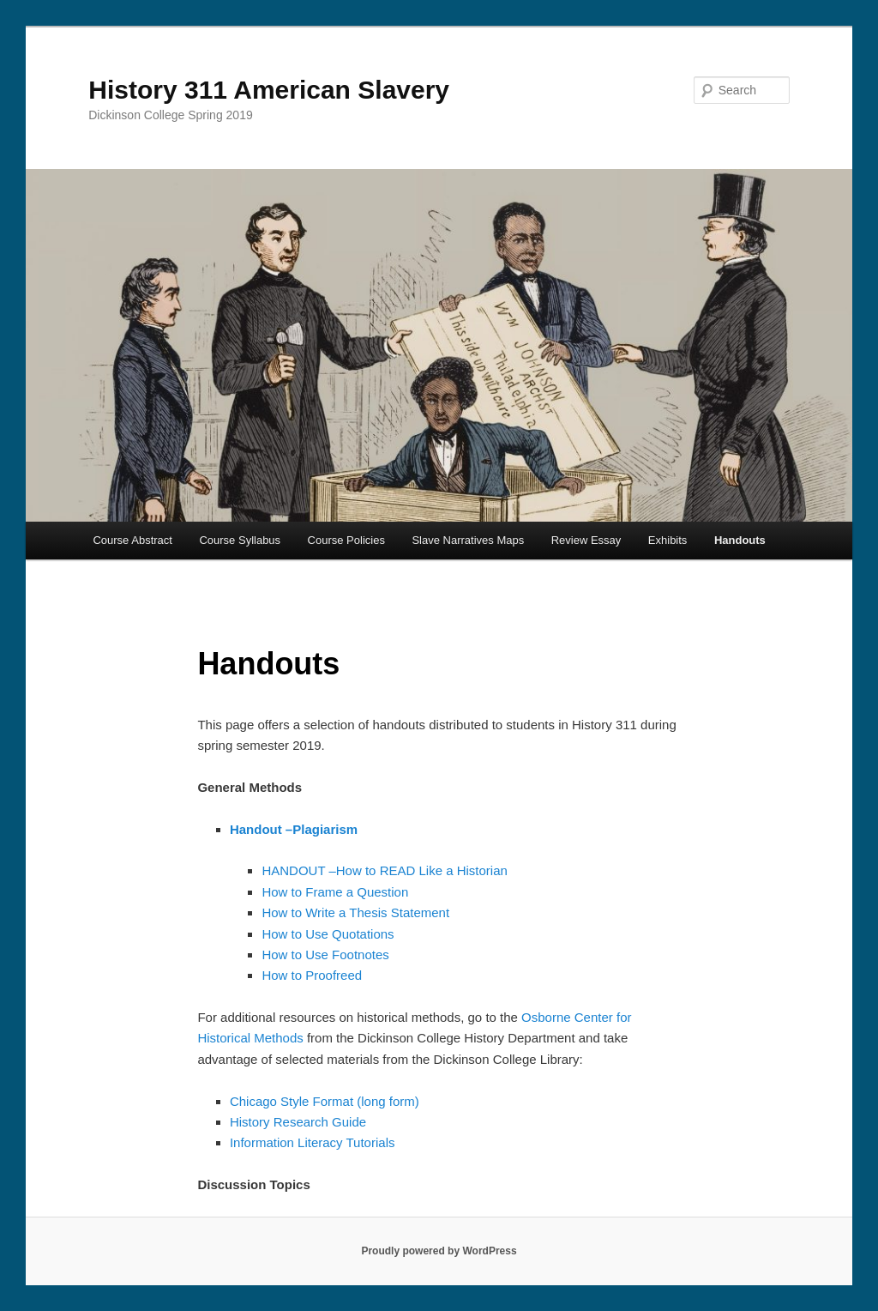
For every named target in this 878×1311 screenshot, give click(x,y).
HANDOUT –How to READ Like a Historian (384, 870)
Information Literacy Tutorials (312, 1142)
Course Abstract (132, 540)
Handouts (740, 540)
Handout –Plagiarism (294, 829)
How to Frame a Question (335, 892)
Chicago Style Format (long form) (324, 1101)
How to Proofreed (312, 975)
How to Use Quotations (328, 934)
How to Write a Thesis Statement (355, 912)
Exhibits (668, 540)
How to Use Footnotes (325, 954)
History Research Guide (298, 1122)
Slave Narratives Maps (468, 540)
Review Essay (586, 540)
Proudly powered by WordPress (438, 1251)
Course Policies (346, 540)
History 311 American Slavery (268, 90)
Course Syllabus (239, 540)
